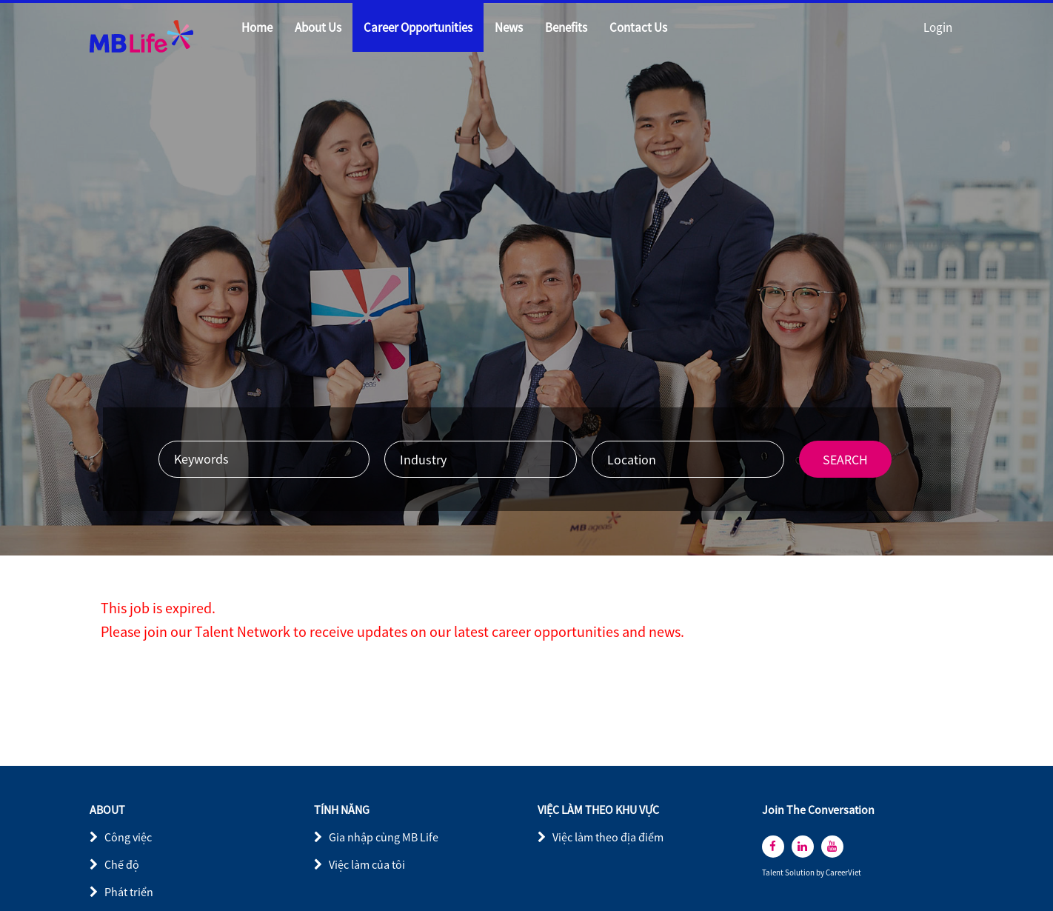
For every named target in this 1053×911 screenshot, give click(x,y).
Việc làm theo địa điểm (607, 837)
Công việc (128, 837)
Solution (800, 873)
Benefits (566, 27)
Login (937, 27)
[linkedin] (803, 846)
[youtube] (832, 846)
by (821, 873)
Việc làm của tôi (367, 864)
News (509, 27)
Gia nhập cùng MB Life (383, 837)
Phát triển (128, 891)
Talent (773, 873)
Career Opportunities (418, 27)
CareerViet (843, 873)
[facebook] (773, 846)
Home (257, 27)
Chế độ (121, 864)
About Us (318, 27)
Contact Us (638, 27)
